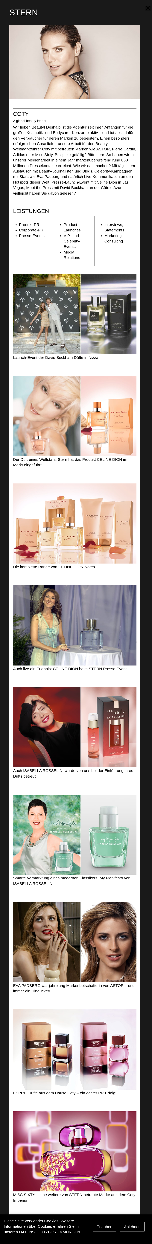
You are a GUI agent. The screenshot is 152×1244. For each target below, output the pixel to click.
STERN (23, 12)
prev (146, 62)
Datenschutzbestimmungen (49, 1232)
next (146, 47)
